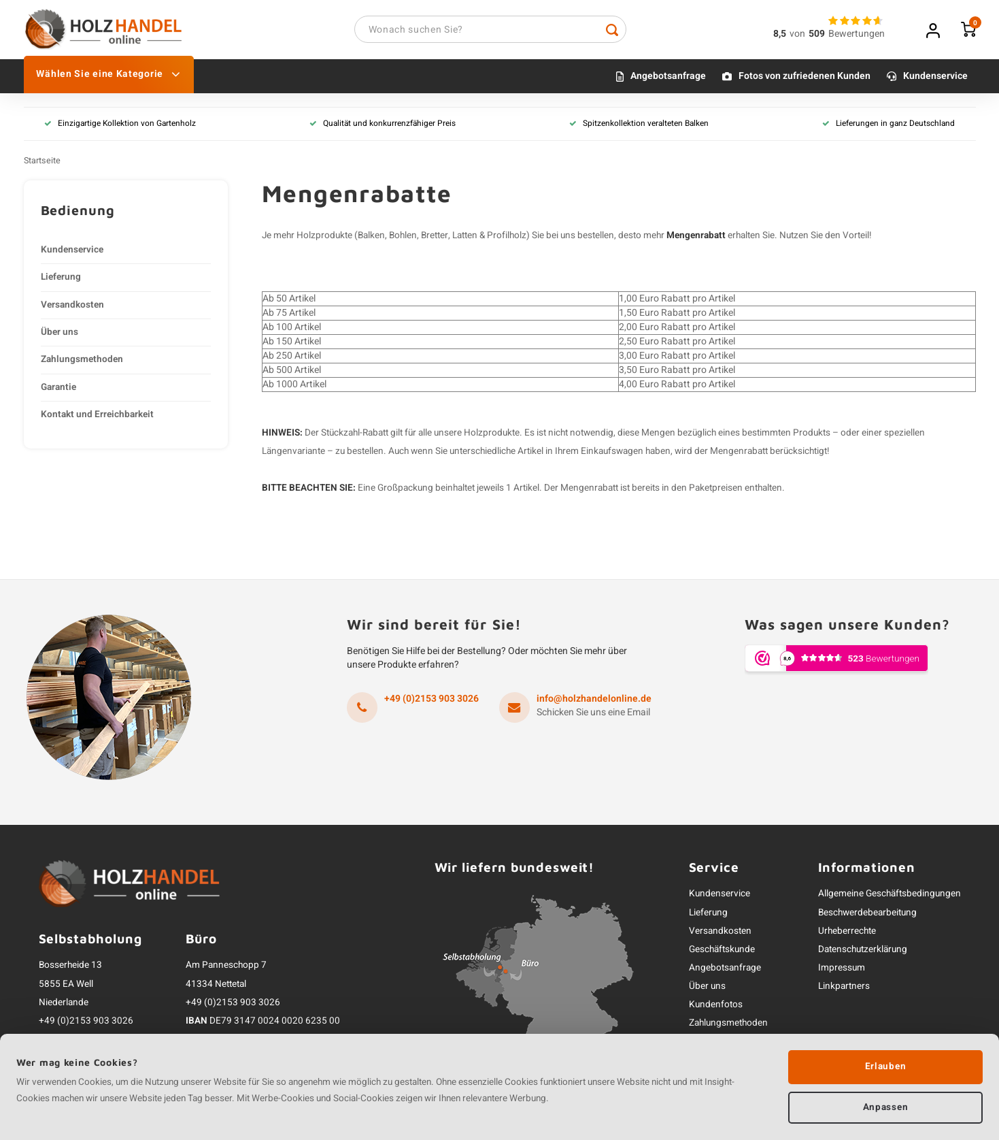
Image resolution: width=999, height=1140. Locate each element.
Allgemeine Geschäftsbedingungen (889, 896)
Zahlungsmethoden (82, 362)
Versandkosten (72, 307)
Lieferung (61, 279)
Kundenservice (935, 78)
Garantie (58, 389)
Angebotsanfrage (668, 78)
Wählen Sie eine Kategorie (108, 76)
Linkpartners (844, 988)
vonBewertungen (837, 35)
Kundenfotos (716, 1007)
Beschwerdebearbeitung (867, 915)
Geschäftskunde (722, 951)
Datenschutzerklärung (862, 951)
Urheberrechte (847, 933)
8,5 (779, 35)
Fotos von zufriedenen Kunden (804, 78)
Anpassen (885, 1106)
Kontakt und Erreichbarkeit (97, 416)
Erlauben (885, 1065)
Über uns (59, 334)
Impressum (841, 970)
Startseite (42, 163)
